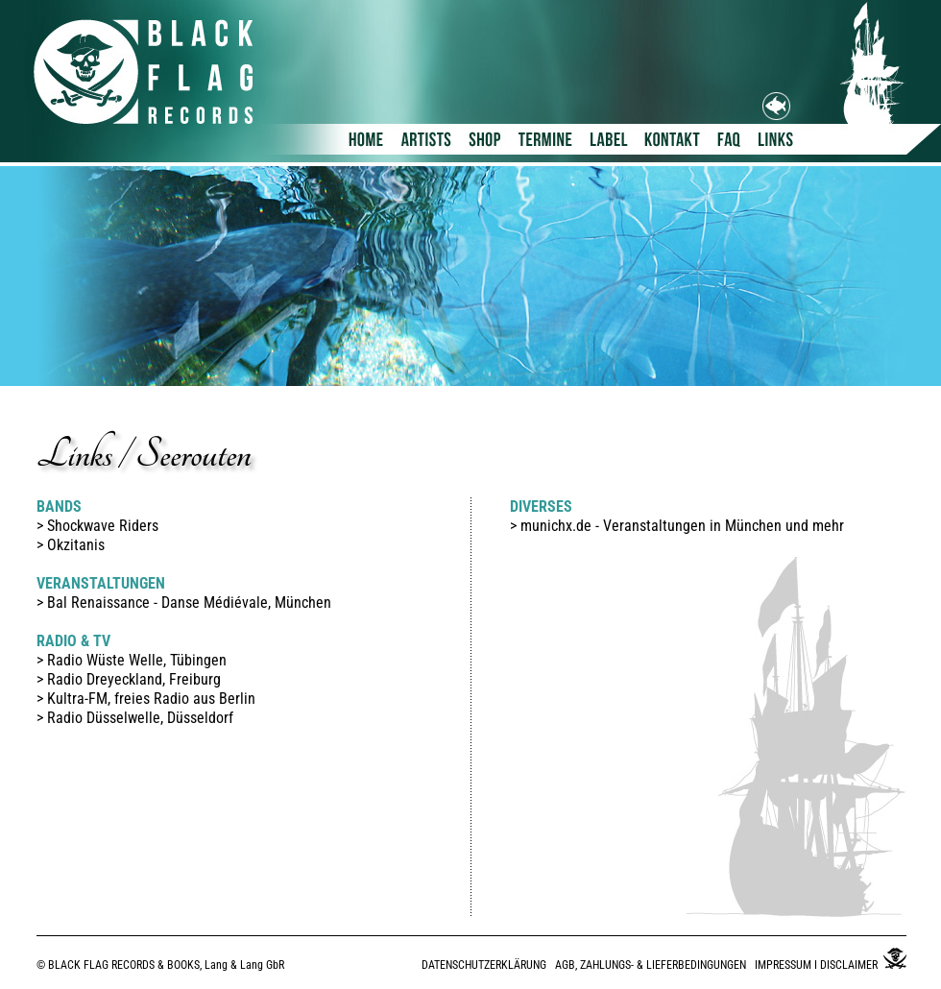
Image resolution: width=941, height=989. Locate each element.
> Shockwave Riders (97, 526)
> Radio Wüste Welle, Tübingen (131, 660)
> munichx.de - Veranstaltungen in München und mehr (677, 526)
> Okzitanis (70, 545)
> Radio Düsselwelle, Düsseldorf (134, 718)
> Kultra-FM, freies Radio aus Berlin (145, 698)
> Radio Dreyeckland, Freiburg (128, 679)
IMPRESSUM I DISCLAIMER (816, 965)
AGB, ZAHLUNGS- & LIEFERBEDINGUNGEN (650, 965)
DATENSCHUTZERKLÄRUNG (484, 965)
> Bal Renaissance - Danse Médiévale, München (183, 602)
